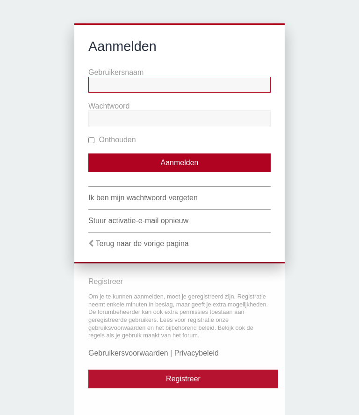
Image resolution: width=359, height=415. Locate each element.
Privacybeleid (196, 353)
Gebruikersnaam (116, 72)
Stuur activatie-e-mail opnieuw (138, 221)
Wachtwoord (108, 106)
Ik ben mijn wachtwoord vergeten (143, 198)
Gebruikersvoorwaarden (128, 353)
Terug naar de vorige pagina (141, 244)
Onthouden (112, 140)
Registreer (183, 379)
